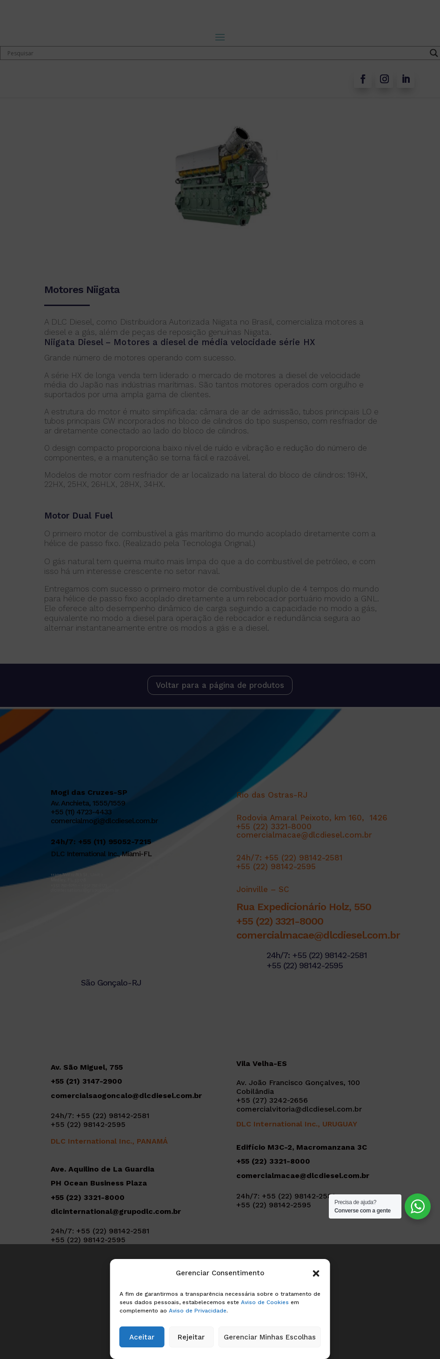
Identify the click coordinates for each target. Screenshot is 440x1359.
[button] (316, 1273)
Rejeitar (191, 1337)
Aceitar (141, 1337)
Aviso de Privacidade (198, 1310)
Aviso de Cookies (265, 1302)
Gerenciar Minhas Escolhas (270, 1337)
